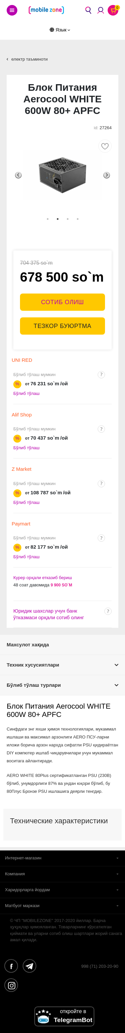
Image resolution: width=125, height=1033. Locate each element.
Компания (15, 873)
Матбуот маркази (22, 905)
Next (106, 175)
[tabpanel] (62, 175)
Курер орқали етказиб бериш (42, 577)
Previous (18, 175)
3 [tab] (67, 219)
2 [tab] (57, 219)
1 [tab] (47, 219)
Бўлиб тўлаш (26, 393)
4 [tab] (77, 219)
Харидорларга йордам (27, 889)
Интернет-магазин (23, 857)
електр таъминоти (29, 59)
